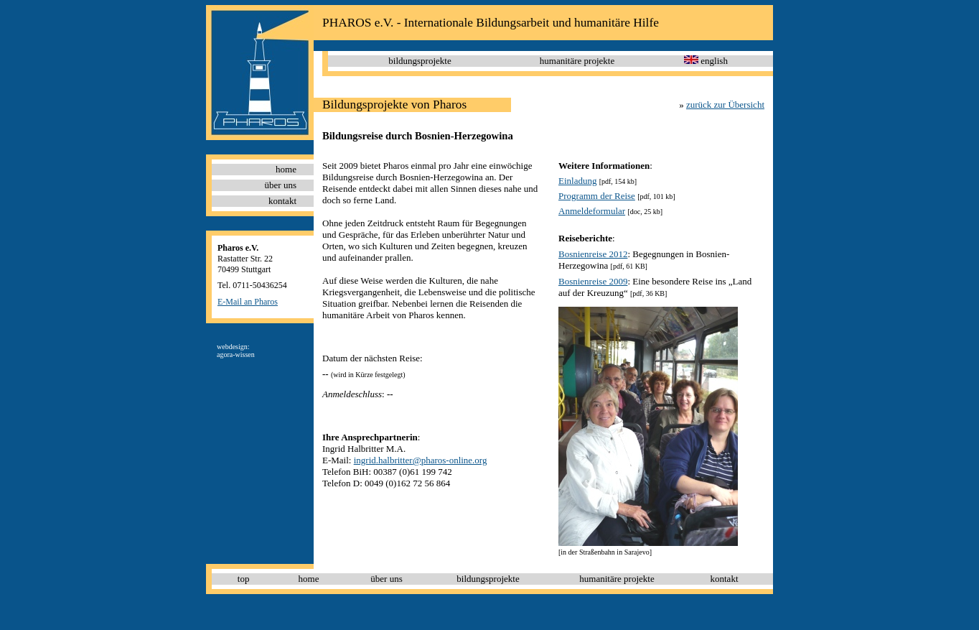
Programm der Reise (596, 195)
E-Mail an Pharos (247, 302)
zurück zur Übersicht (725, 104)
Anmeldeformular (591, 210)
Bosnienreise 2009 (592, 281)
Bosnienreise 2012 (592, 254)
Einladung (577, 180)
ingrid (365, 460)
